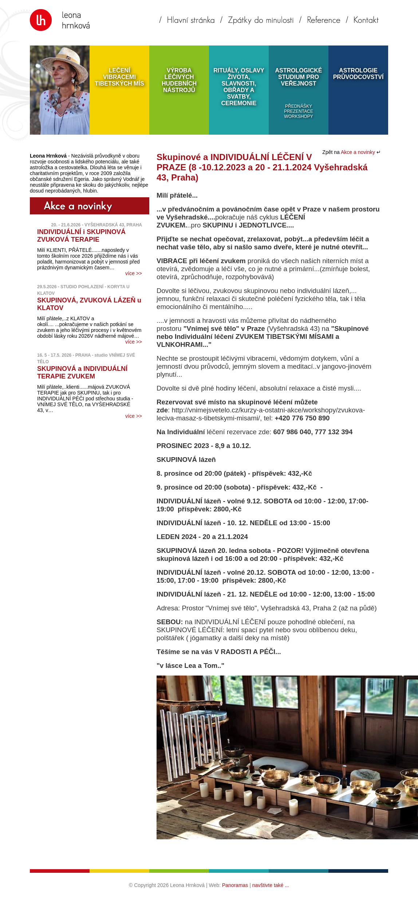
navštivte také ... (270, 885)
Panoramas (235, 885)
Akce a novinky (358, 152)
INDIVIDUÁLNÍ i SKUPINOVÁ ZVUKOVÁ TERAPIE (81, 235)
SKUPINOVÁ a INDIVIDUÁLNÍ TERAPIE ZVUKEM (82, 372)
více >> (133, 273)
